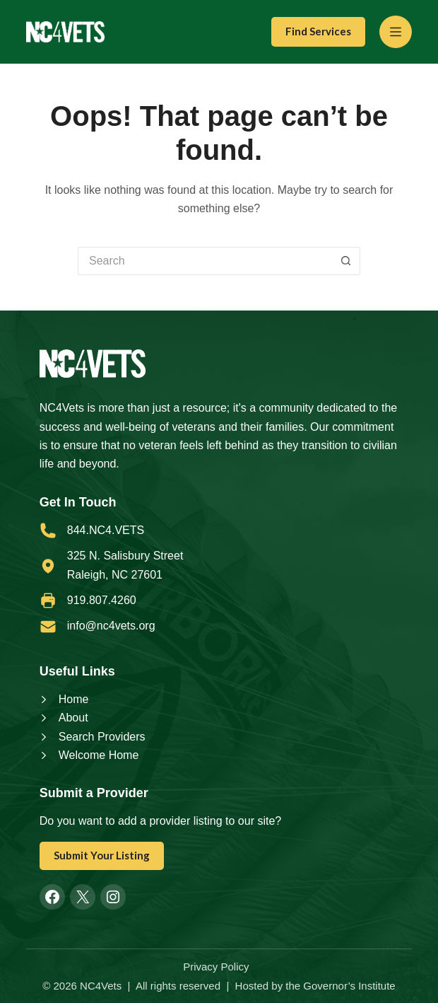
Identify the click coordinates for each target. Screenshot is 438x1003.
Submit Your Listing (102, 855)
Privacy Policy (216, 967)
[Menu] (395, 32)
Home (74, 699)
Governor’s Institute (349, 986)
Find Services (318, 31)
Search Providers (102, 737)
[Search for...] (205, 261)
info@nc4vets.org (111, 626)
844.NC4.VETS (105, 530)
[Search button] (346, 261)
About (73, 718)
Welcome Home (99, 755)
